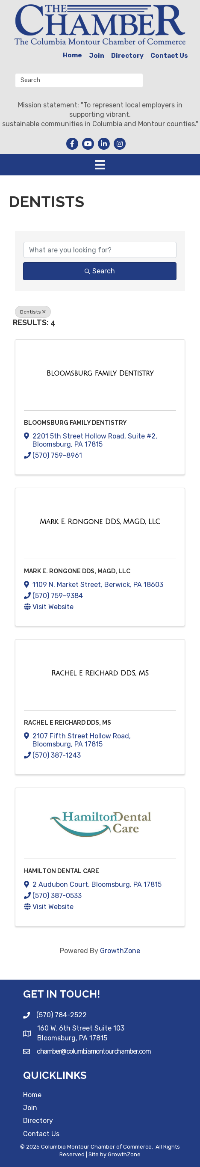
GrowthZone (120, 951)
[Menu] (100, 164)
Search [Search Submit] (100, 271)
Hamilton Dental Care (61, 871)
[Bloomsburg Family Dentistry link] (100, 373)
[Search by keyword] (100, 250)
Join (96, 55)
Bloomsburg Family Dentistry (75, 422)
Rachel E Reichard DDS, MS (67, 722)
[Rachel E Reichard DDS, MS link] (100, 673)
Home (72, 55)
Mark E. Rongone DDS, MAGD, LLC (77, 571)
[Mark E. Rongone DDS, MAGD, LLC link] (100, 522)
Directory (127, 55)
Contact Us (169, 55)
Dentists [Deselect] (33, 312)
